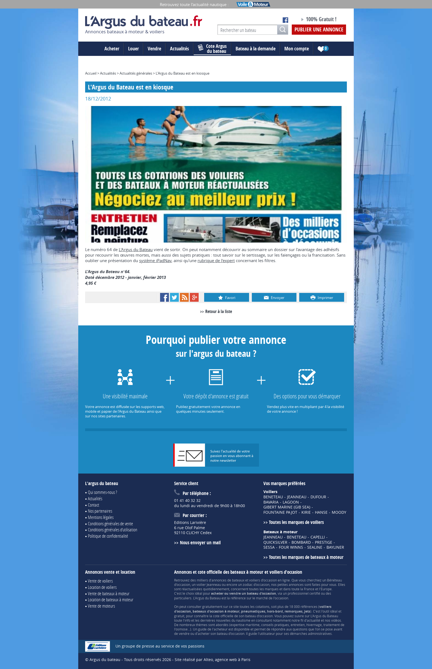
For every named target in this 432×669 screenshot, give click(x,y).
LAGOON (291, 502)
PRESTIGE (323, 542)
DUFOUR (318, 496)
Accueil (90, 73)
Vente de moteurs (101, 606)
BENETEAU (273, 496)
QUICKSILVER (275, 542)
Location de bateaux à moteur (110, 599)
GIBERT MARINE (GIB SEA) (286, 507)
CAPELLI (317, 537)
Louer (133, 48)
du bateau (212, 49)
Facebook (164, 297)
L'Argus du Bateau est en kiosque (182, 73)
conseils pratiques (275, 624)
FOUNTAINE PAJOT (280, 512)
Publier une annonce (319, 29)
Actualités (179, 48)
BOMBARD (301, 542)
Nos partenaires (100, 511)
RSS (184, 297)
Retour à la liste (218, 311)
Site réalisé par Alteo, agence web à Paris (212, 659)
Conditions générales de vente (110, 523)
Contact (93, 505)
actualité (313, 620)
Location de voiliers (102, 587)
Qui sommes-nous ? (102, 492)
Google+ (194, 297)
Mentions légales (101, 517)
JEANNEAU (296, 496)
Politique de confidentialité (108, 536)
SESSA (269, 547)
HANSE (321, 512)
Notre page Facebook (285, 20)
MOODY (339, 512)
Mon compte (296, 48)
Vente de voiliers (100, 581)
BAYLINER (335, 547)
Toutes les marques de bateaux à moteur (306, 557)
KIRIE (306, 512)
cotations (262, 606)
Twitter (174, 297)
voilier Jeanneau (208, 584)
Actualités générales (136, 73)
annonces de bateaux (228, 580)
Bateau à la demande (256, 48)
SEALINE (314, 547)
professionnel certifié (304, 593)
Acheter (111, 48)
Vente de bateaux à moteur (108, 593)
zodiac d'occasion (256, 584)
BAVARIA (271, 502)
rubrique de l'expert (216, 260)
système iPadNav (155, 260)
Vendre (154, 48)
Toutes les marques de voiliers (296, 522)
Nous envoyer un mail (200, 542)
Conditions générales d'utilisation (112, 529)
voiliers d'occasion (263, 580)
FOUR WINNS (291, 547)
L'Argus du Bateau (136, 249)
